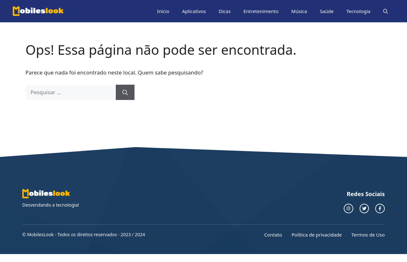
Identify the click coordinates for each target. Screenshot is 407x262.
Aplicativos (194, 11)
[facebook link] (380, 208)
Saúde (327, 11)
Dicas (225, 11)
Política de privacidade (317, 234)
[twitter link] (364, 208)
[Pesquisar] (125, 92)
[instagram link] (348, 208)
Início (163, 11)
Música (299, 11)
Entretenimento (261, 11)
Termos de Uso (368, 234)
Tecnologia (358, 11)
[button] (385, 11)
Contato (273, 234)
